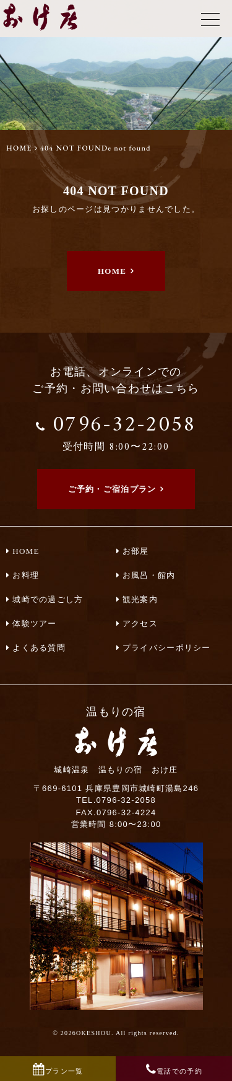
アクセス (140, 623)
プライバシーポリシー (166, 647)
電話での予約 (179, 1071)
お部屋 (135, 551)
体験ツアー (34, 623)
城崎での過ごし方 (47, 599)
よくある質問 (39, 647)
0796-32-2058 (116, 430)
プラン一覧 (64, 1071)
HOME (19, 148)
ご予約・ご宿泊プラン (112, 489)
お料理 (25, 575)
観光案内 (140, 599)
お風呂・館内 (149, 575)
